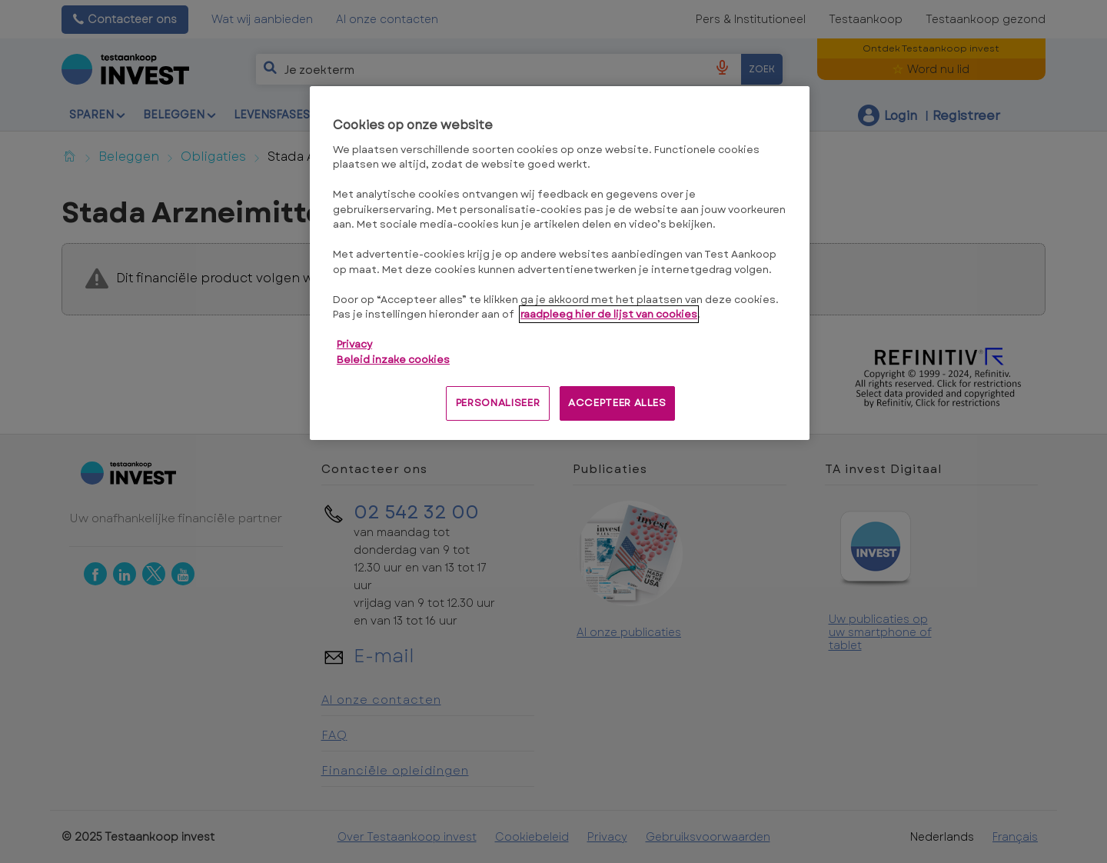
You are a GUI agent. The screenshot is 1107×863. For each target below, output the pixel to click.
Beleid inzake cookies (393, 359)
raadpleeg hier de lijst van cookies (608, 314)
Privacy (354, 344)
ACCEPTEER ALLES (617, 402)
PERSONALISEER (498, 402)
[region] (559, 262)
